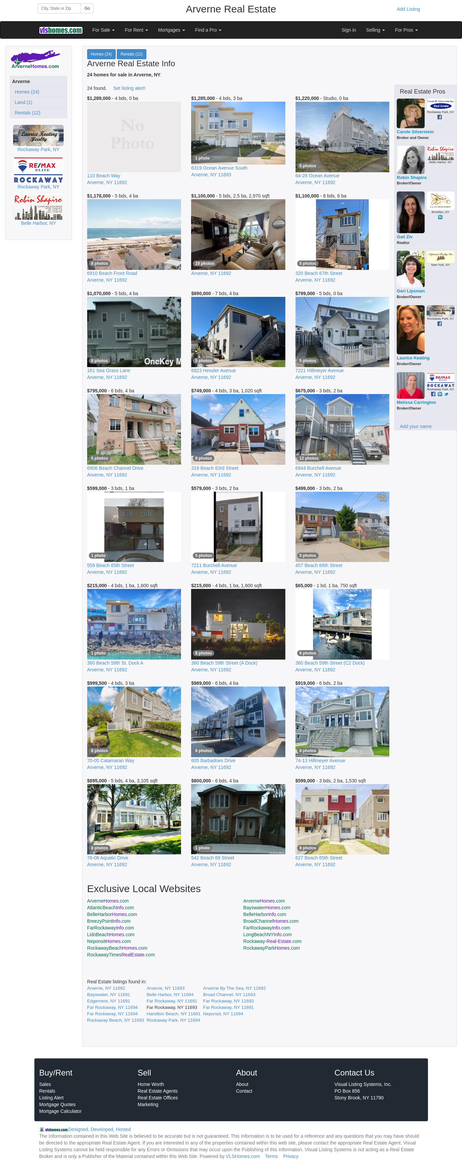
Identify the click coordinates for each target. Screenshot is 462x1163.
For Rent (136, 30)
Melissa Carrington (416, 402)
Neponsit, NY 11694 (223, 1013)
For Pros (406, 30)
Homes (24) (25, 92)
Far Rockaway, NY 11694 (112, 1007)
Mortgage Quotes (57, 1104)
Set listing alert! (129, 88)
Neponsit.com (109, 941)
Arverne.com (108, 901)
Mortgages (171, 30)
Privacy (290, 1156)
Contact (244, 1091)
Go (87, 8)
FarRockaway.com (110, 927)
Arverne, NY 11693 (166, 988)
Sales (45, 1084)
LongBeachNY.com (267, 934)
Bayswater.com (266, 907)
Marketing (148, 1104)
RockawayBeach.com (117, 948)
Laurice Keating (413, 357)
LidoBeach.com (111, 934)
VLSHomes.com (243, 1156)
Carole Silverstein (415, 131)
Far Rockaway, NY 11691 (172, 1000)
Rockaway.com (272, 941)
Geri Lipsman (411, 290)
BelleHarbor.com (112, 914)
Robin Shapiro (412, 177)
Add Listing (408, 9)
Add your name (416, 426)
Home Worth (151, 1084)
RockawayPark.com (271, 948)
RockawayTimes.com (121, 954)
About (242, 1084)
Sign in (349, 30)
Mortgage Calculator (60, 1111)
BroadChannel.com (270, 921)
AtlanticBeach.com (110, 907)
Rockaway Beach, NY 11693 (115, 1020)
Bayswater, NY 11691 (108, 994)
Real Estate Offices (158, 1097)
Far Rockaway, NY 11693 (228, 1000)
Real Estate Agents (158, 1091)
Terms (271, 1156)
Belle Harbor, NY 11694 (170, 994)
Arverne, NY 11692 (106, 988)
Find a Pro (208, 30)
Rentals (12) (26, 112)
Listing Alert (51, 1097)
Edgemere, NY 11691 (108, 1000)
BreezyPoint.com (109, 921)
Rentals (47, 1091)
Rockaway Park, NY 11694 (173, 1020)
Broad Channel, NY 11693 (229, 994)
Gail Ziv (405, 236)
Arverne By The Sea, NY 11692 (234, 988)
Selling (375, 30)
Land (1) (22, 102)
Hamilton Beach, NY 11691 (174, 1013)
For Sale (104, 30)
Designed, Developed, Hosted (99, 1129)
